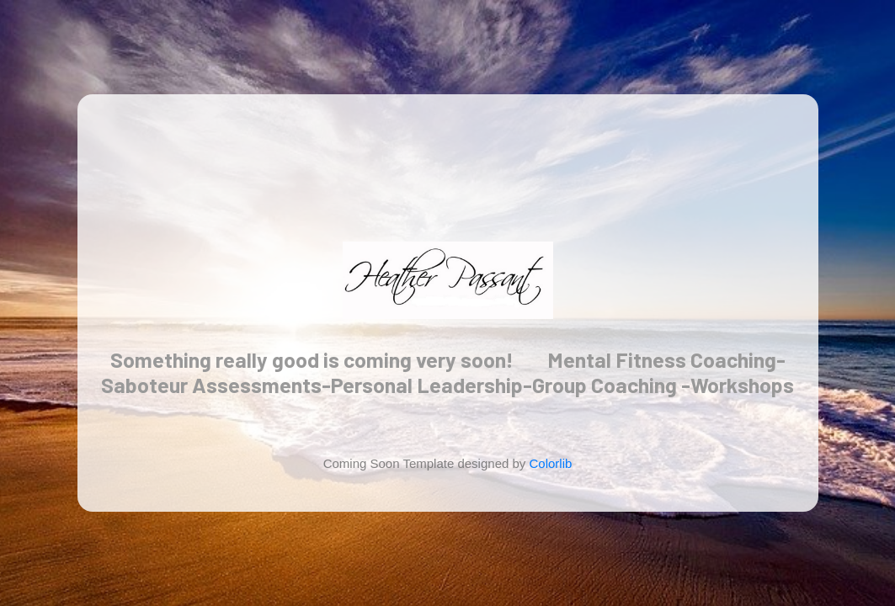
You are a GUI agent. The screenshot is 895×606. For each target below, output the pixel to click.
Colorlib (551, 463)
